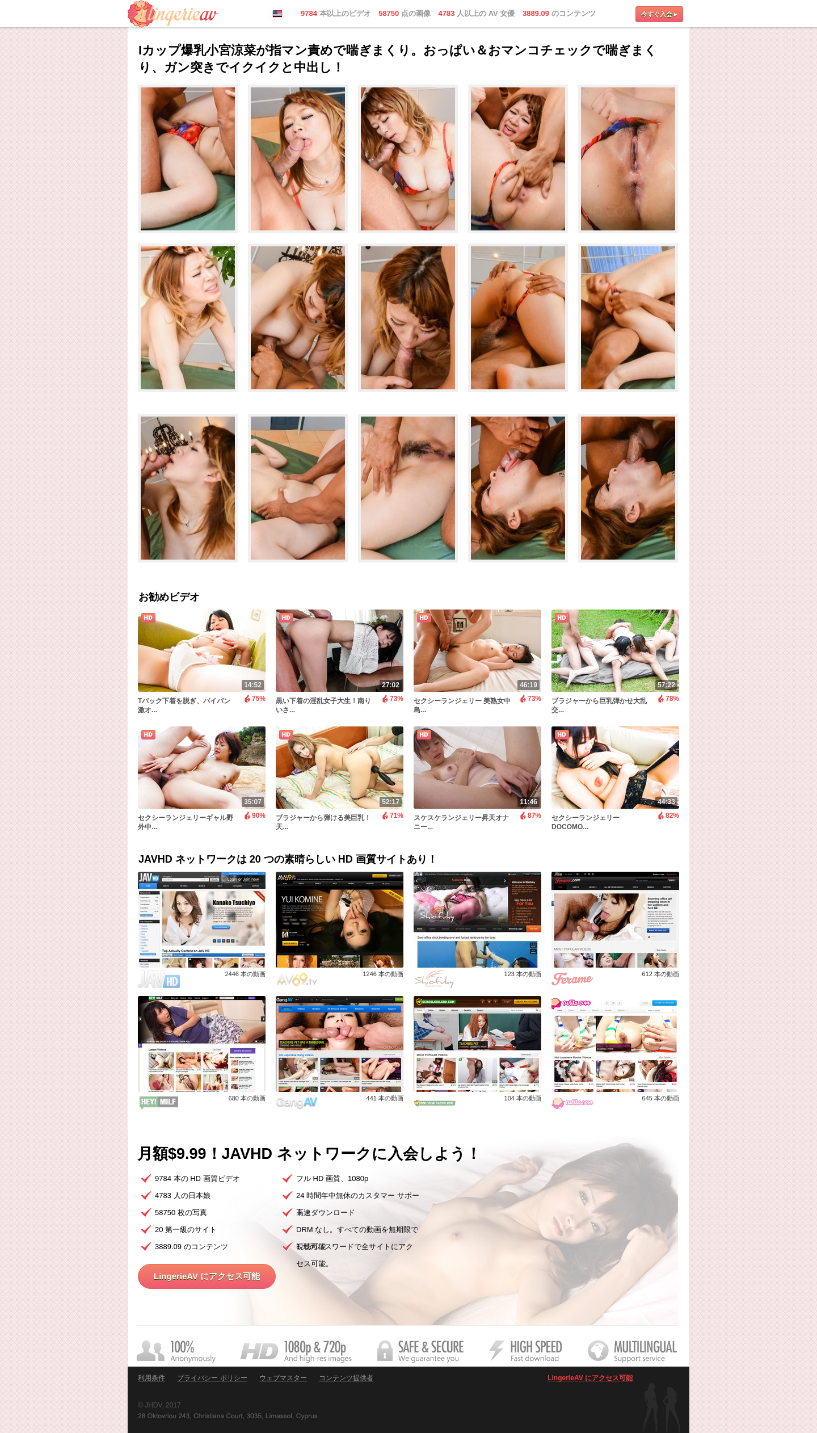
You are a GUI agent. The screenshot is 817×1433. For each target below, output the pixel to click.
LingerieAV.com (173, 14)
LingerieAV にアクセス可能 (207, 1276)
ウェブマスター (283, 1378)
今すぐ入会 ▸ (659, 14)
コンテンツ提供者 (346, 1378)
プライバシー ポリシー (212, 1378)
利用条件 (151, 1378)
